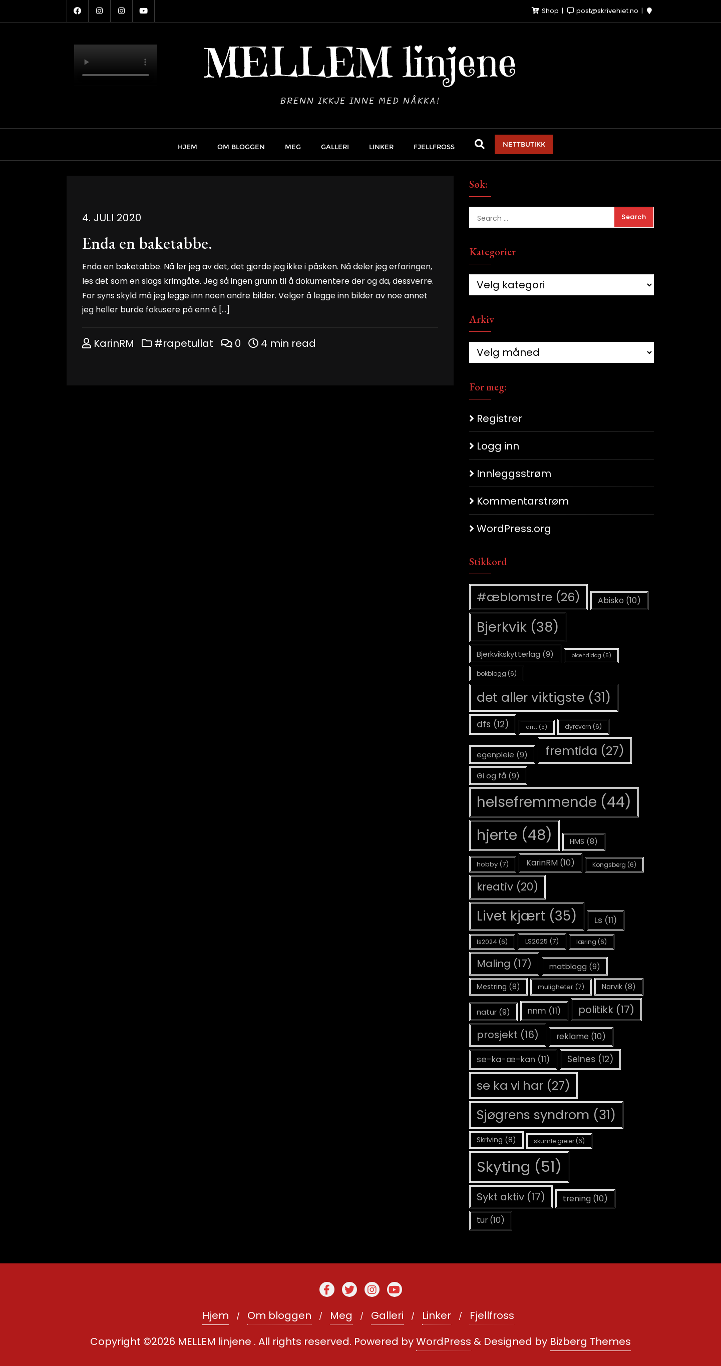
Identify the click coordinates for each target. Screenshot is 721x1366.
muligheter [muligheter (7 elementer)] (561, 987)
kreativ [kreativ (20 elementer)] (507, 886)
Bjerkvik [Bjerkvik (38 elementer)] (518, 627)
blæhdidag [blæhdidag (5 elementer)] (591, 655)
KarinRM (108, 343)
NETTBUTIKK (524, 144)
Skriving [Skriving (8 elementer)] (496, 1140)
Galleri (387, 1315)
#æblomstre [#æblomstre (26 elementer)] (528, 597)
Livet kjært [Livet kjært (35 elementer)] (527, 916)
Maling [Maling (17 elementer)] (504, 964)
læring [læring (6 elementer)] (591, 942)
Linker (436, 1315)
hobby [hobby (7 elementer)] (493, 864)
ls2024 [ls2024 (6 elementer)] (492, 942)
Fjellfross (492, 1315)
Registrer (499, 418)
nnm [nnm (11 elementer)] (544, 1011)
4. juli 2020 (112, 218)
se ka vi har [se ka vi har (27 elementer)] (523, 1085)
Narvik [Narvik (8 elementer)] (619, 987)
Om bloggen (279, 1315)
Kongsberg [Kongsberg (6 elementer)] (614, 864)
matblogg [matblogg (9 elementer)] (574, 966)
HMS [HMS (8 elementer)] (584, 841)
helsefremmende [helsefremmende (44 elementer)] (554, 802)
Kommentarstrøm (523, 501)
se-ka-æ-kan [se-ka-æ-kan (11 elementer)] (513, 1059)
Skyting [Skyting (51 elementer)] (519, 1166)
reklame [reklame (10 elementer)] (581, 1036)
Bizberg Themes (590, 1341)
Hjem (215, 1315)
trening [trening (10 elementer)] (585, 1198)
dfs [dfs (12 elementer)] (493, 724)
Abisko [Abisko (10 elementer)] (619, 600)
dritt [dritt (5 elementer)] (536, 727)
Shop (546, 11)
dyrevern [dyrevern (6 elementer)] (583, 726)
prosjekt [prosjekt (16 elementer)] (508, 1035)
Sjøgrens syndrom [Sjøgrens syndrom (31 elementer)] (546, 1115)
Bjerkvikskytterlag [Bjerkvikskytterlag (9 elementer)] (515, 654)
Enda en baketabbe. (147, 243)
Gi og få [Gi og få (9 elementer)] (498, 775)
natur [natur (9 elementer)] (493, 1012)
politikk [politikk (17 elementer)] (606, 1010)
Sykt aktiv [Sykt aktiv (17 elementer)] (511, 1197)
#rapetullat (177, 343)
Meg (341, 1315)
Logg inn (498, 446)
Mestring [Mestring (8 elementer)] (498, 987)
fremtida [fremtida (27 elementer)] (584, 750)
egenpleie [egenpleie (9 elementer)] (502, 754)
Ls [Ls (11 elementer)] (605, 920)
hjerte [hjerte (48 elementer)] (514, 835)
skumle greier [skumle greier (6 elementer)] (559, 1141)
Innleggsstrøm (514, 474)
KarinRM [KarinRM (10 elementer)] (550, 862)
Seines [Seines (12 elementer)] (590, 1059)
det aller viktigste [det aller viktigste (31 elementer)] (544, 697)
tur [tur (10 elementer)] (491, 1220)
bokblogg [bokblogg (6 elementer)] (497, 673)
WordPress (443, 1341)
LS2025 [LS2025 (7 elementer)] (542, 941)
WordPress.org (514, 529)
